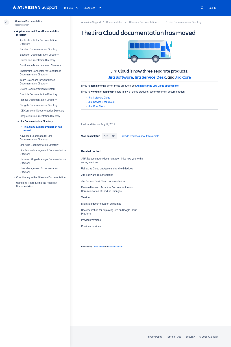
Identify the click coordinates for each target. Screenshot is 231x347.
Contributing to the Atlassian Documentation (41, 177)
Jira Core (183, 77)
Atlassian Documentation (28, 21)
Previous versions (91, 220)
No (113, 136)
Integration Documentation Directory (40, 116)
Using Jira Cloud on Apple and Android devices (107, 168)
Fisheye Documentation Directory (38, 99)
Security (190, 336)
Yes (106, 136)
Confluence (98, 246)
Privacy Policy (154, 336)
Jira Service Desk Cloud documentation (103, 181)
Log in (212, 7)
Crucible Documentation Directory (38, 94)
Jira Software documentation (97, 174)
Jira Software (120, 77)
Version (85, 197)
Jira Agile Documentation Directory (39, 144)
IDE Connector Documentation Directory (42, 110)
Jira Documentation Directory (36, 121)
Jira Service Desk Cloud (101, 102)
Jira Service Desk (150, 77)
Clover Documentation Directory (37, 60)
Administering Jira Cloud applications (157, 85)
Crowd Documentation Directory (37, 89)
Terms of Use (173, 336)
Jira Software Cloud (99, 97)
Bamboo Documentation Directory (39, 49)
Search (202, 8)
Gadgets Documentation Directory (38, 105)
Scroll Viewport (115, 246)
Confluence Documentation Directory (40, 65)
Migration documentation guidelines (101, 203)
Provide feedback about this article (140, 136)
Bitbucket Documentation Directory (39, 54)
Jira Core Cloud (96, 106)
